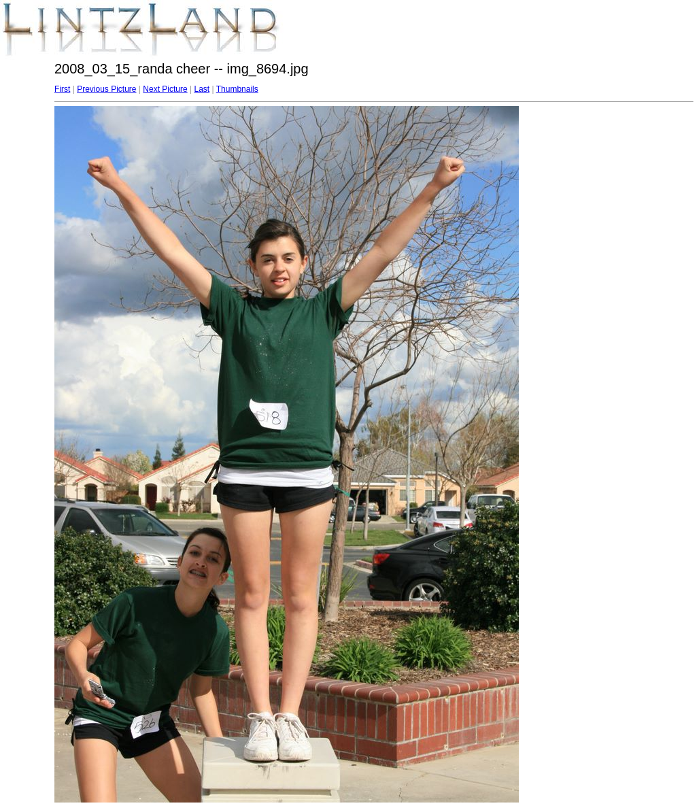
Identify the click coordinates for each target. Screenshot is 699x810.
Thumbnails (237, 89)
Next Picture (165, 89)
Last (201, 89)
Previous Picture (106, 89)
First (62, 89)
